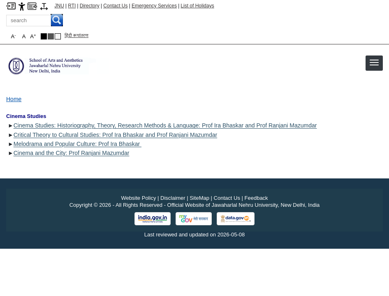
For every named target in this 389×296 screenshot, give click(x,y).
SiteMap (199, 198)
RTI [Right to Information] (72, 6)
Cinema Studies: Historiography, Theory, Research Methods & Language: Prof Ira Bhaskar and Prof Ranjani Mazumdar (165, 125)
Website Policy (138, 198)
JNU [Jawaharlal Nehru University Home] (59, 6)
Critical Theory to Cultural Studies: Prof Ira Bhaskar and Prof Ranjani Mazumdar (115, 135)
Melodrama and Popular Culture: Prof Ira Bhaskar (77, 144)
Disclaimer (172, 198)
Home (13, 99)
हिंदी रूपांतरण (76, 35)
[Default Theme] (58, 36)
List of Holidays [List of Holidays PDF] (197, 6)
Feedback (256, 198)
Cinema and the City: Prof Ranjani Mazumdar (72, 153)
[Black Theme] (44, 36)
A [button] (33, 36)
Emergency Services (154, 6)
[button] (374, 62)
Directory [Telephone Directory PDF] (90, 6)
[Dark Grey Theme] (51, 36)
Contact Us (115, 6)
